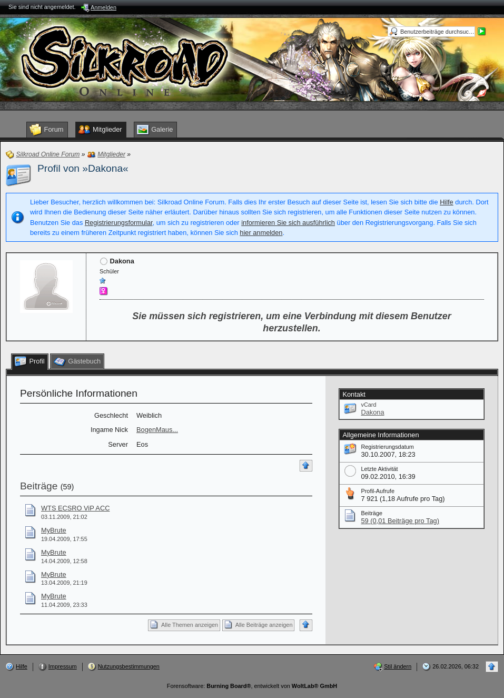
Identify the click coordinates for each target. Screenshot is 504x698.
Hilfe (446, 202)
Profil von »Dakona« (83, 168)
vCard (368, 404)
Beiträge (38, 485)
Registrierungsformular (119, 223)
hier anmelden (261, 233)
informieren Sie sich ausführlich (288, 223)
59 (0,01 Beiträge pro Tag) (400, 521)
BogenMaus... (157, 430)
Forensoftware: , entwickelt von (252, 686)
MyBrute (53, 530)
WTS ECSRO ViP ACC (75, 508)
